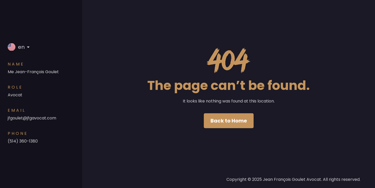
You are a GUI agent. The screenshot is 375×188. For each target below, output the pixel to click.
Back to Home (228, 120)
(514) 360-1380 (23, 141)
